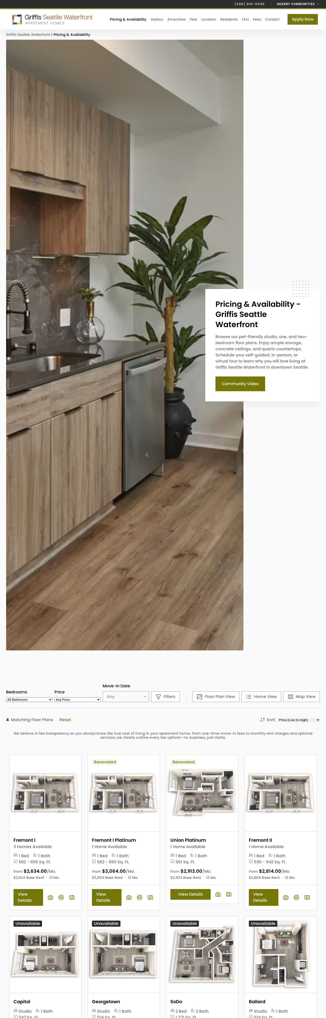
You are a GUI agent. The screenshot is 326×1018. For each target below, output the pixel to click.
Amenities (176, 19)
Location (208, 19)
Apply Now (303, 19)
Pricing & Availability (128, 19)
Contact (272, 19)
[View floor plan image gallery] (50, 897)
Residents (229, 19)
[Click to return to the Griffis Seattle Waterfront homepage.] (53, 19)
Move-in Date (116, 686)
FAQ (245, 19)
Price (60, 692)
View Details (25, 897)
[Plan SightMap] (71, 897)
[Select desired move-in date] (127, 696)
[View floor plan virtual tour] (61, 897)
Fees (257, 19)
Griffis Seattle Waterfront (28, 34)
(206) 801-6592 (250, 4)
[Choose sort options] (299, 720)
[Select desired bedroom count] (29, 699)
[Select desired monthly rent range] (78, 699)
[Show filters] (165, 696)
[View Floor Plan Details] (45, 793)
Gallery (157, 19)
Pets (193, 19)
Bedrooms (16, 692)
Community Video (240, 384)
